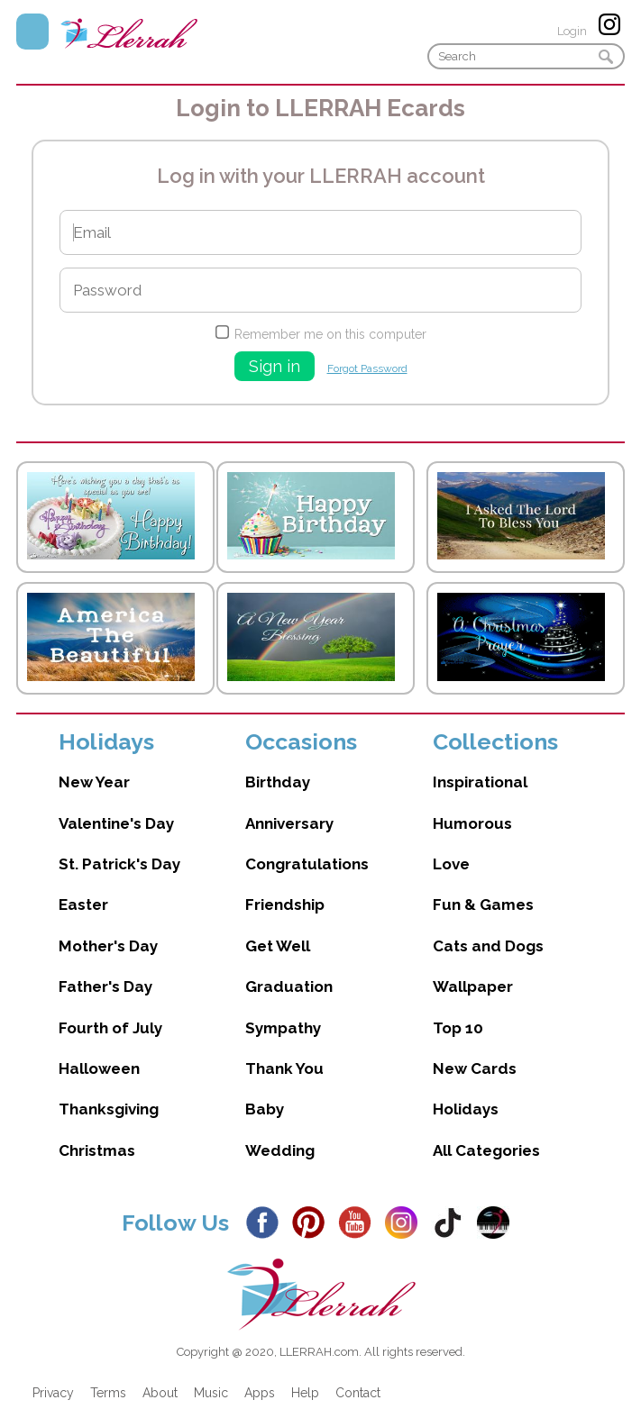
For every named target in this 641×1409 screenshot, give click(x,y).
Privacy (53, 1393)
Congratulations (307, 864)
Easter (83, 904)
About (160, 1393)
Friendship (285, 904)
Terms (108, 1393)
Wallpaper (473, 986)
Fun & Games (483, 904)
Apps (259, 1393)
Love (451, 864)
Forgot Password (367, 368)
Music (211, 1393)
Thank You (284, 1068)
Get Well (277, 946)
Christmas (97, 1150)
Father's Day (105, 986)
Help (305, 1393)
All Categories (486, 1150)
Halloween (99, 1068)
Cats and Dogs (488, 946)
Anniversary (289, 823)
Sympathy (283, 1028)
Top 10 (458, 1028)
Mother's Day (108, 946)
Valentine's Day (116, 823)
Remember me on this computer (330, 334)
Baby (264, 1109)
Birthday (277, 782)
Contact (357, 1393)
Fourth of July (110, 1028)
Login (572, 31)
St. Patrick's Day (119, 864)
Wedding (280, 1150)
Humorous (472, 823)
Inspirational (480, 782)
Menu (32, 32)
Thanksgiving (109, 1109)
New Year (94, 782)
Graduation (289, 986)
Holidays (466, 1109)
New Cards (475, 1068)
